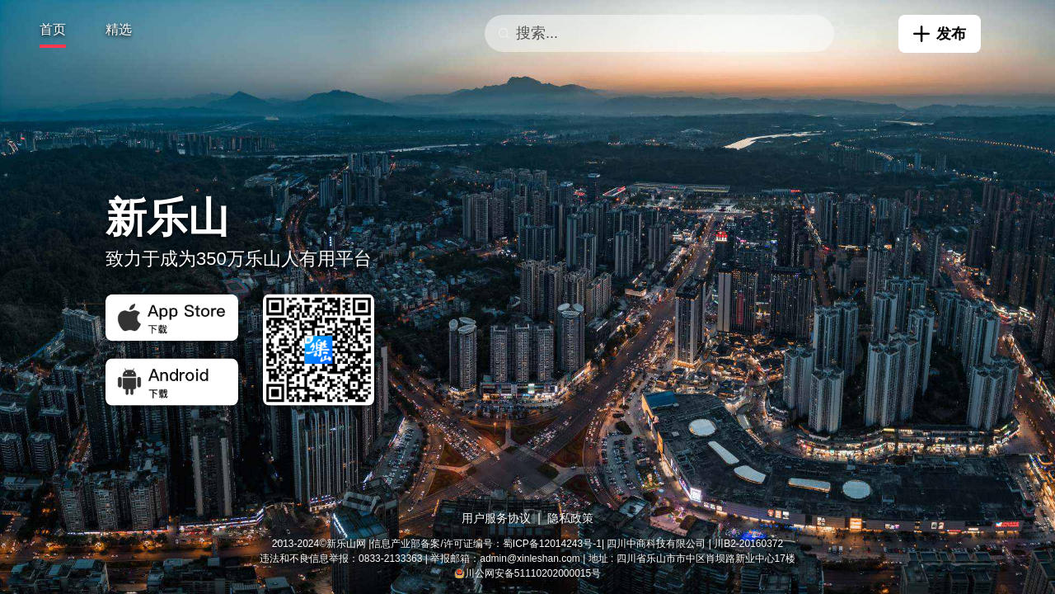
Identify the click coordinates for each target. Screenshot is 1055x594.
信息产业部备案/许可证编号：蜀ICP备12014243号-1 (486, 543)
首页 (53, 29)
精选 (119, 29)
